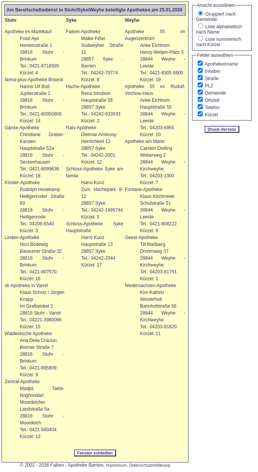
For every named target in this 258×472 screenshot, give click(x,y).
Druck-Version (222, 129)
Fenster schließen (95, 453)
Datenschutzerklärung (149, 465)
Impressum (116, 465)
